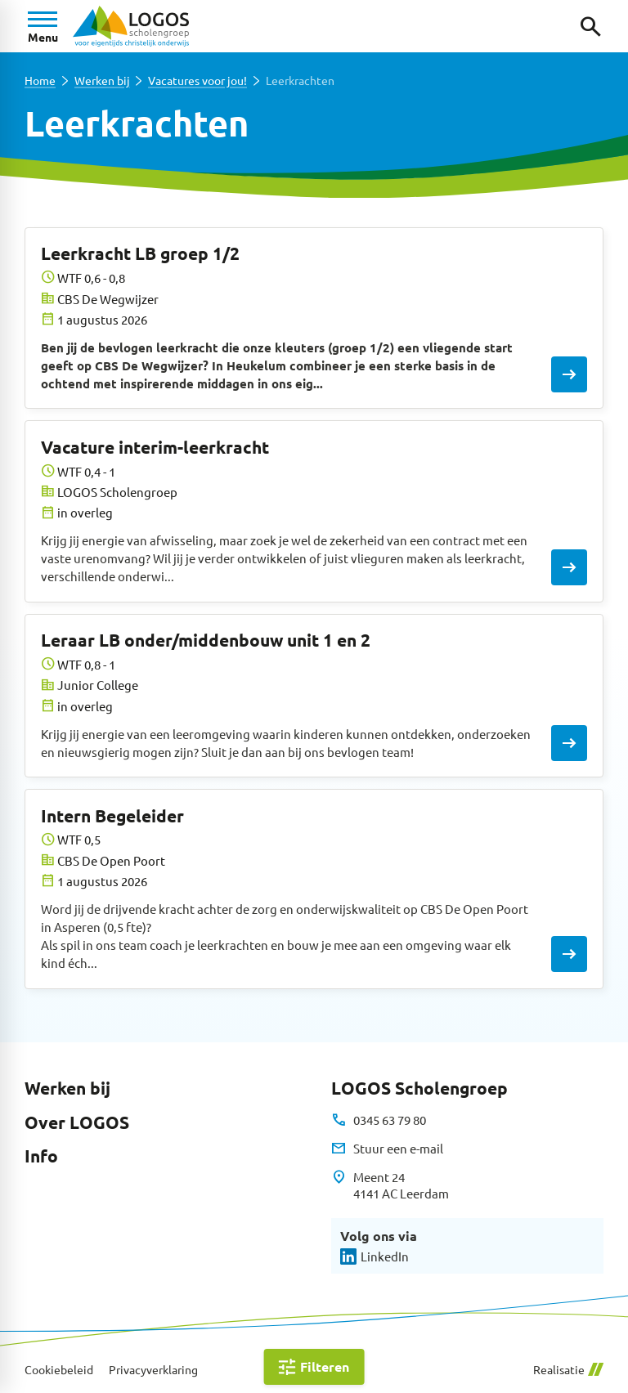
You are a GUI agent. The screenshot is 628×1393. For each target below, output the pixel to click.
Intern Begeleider (112, 815)
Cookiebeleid (59, 1370)
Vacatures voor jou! (197, 80)
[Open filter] (314, 1367)
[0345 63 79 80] (378, 1120)
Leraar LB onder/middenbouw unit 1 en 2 (205, 640)
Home (40, 80)
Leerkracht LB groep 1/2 (140, 253)
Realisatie (568, 1370)
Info (41, 1156)
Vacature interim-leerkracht (155, 447)
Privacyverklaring (153, 1370)
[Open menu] (43, 26)
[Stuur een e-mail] (386, 1148)
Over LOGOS (77, 1122)
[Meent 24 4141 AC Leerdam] (389, 1186)
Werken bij (102, 80)
